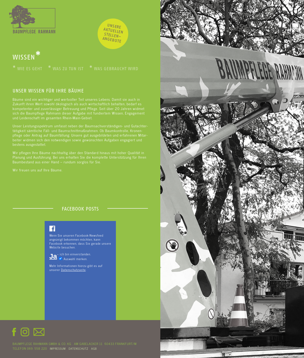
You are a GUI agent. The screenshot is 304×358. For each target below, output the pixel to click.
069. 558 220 (37, 348)
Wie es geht (27, 68)
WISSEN (27, 57)
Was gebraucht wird (113, 68)
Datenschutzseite (73, 269)
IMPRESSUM (58, 348)
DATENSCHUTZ (78, 348)
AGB (94, 348)
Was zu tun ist (65, 68)
